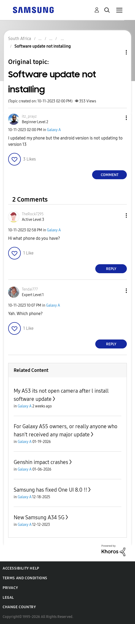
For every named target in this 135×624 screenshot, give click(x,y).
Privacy (10, 588)
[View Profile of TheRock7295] (33, 214)
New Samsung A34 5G (39, 517)
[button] (117, 118)
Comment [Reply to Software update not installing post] (109, 175)
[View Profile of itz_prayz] (29, 116)
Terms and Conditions (25, 578)
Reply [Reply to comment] (111, 269)
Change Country (19, 607)
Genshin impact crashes (41, 462)
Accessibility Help (21, 568)
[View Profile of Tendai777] (30, 289)
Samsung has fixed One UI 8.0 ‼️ (50, 490)
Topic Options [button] (117, 52)
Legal (8, 597)
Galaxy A (54, 130)
